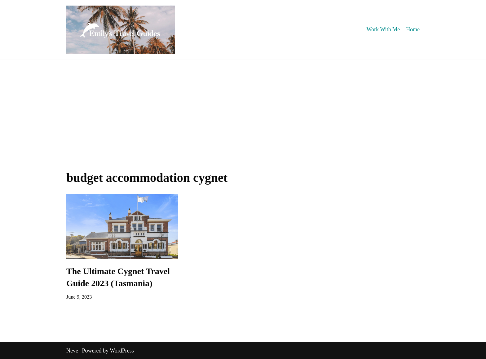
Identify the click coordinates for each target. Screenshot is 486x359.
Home (413, 29)
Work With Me (383, 29)
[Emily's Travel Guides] (120, 30)
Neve (72, 351)
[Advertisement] (243, 106)
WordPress (122, 351)
